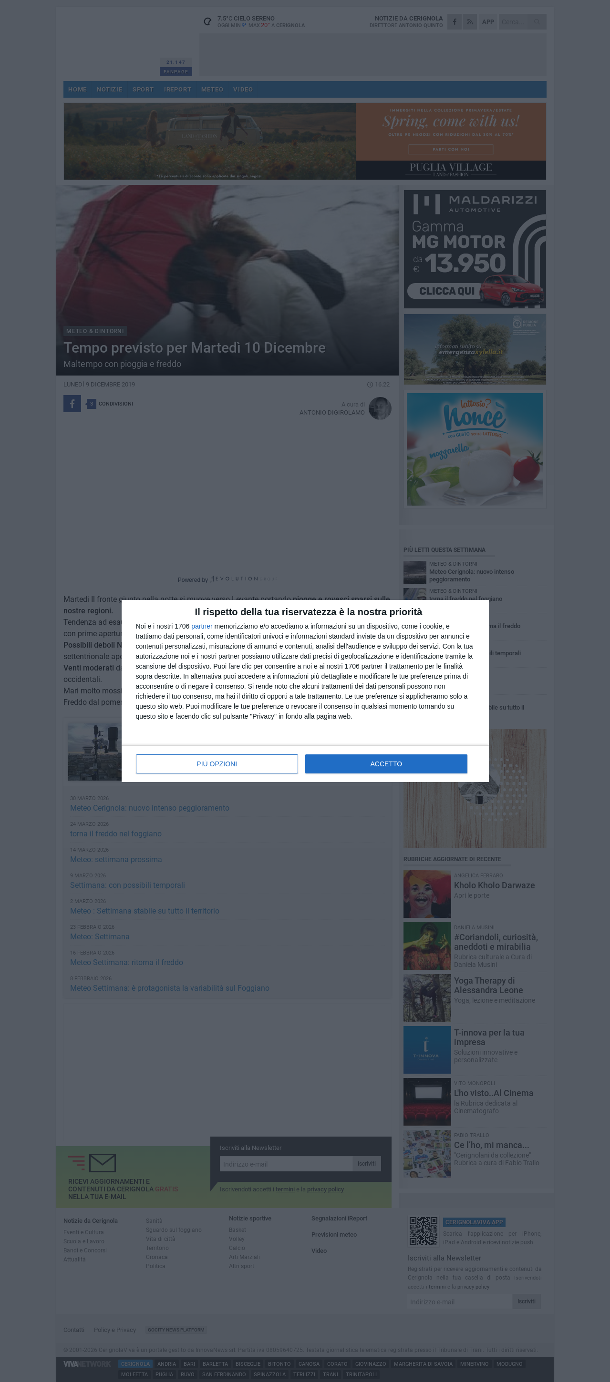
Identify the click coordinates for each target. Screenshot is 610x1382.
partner (201, 626)
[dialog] (305, 691)
